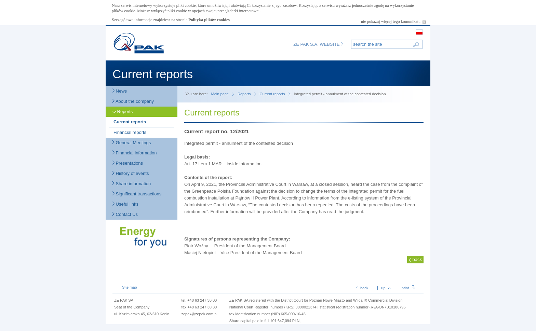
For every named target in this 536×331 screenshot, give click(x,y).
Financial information (134, 152)
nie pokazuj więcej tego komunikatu (393, 21)
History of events (130, 173)
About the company (133, 101)
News (119, 91)
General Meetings (131, 142)
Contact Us (125, 214)
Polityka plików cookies (209, 19)
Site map (129, 287)
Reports (122, 111)
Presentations (127, 163)
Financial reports (129, 132)
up (386, 288)
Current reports (129, 121)
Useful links (125, 204)
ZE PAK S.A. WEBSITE (318, 44)
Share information (131, 183)
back (416, 259)
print (408, 288)
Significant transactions (136, 193)
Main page (220, 94)
